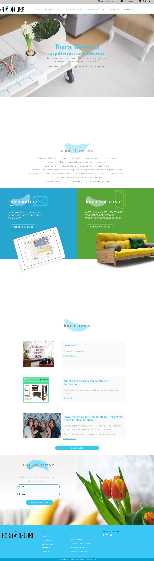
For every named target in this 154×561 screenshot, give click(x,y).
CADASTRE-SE (47, 552)
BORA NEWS (92, 9)
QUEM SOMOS (111, 9)
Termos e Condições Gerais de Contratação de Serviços (81, 545)
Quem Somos (75, 536)
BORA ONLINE (53, 9)
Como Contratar (76, 539)
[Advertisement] (77, 121)
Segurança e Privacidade (79, 551)
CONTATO (128, 9)
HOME (38, 9)
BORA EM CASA (73, 9)
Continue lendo (69, 356)
